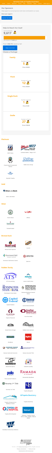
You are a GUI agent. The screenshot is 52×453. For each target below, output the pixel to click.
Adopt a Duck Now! (10, 48)
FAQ (24, 3)
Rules (35, 3)
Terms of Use (31, 448)
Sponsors (14, 3)
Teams (8, 3)
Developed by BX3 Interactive (26, 451)
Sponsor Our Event (7, 18)
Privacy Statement (21, 448)
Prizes (19, 3)
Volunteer (29, 3)
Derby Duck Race (23, 446)
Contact (40, 3)
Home (3, 3)
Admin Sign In (46, 3)
